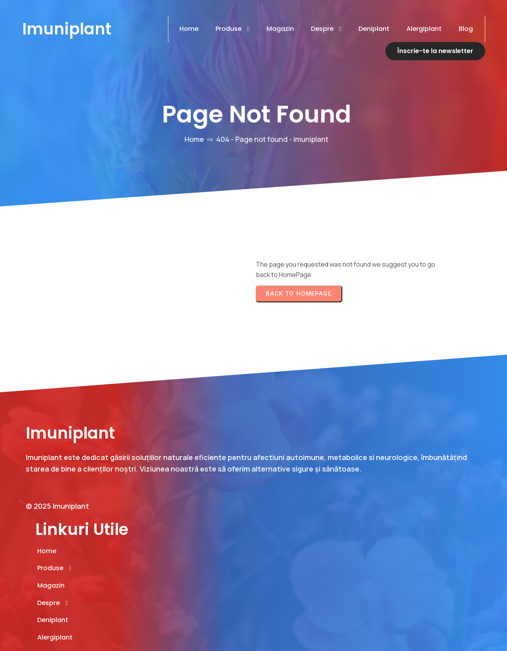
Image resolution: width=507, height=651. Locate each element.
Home (194, 138)
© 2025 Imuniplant (57, 551)
